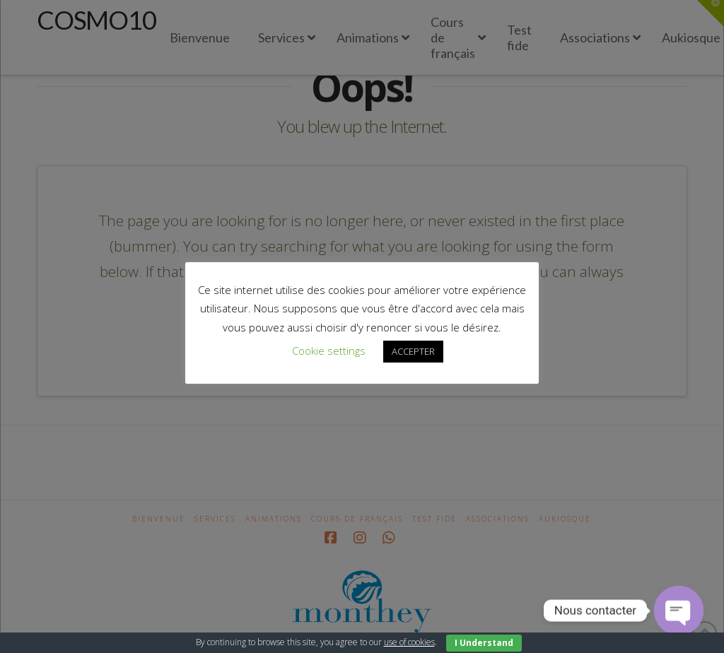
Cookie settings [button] (329, 350)
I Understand (484, 643)
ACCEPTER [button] (413, 351)
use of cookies (409, 642)
